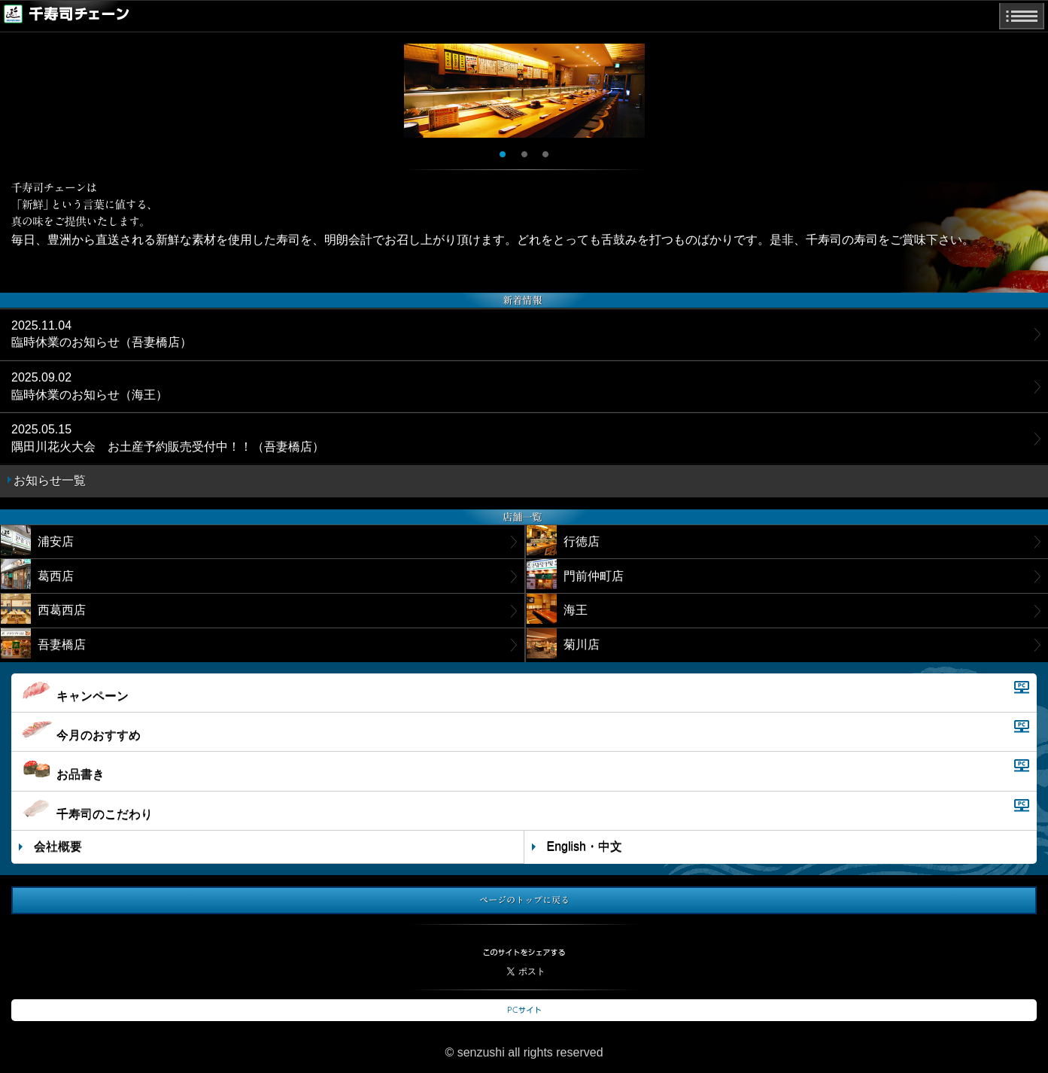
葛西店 (37, 574)
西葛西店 (43, 609)
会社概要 (58, 846)
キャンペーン (74, 691)
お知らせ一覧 (50, 480)
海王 (557, 609)
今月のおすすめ (80, 730)
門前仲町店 (575, 574)
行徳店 (563, 540)
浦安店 (37, 540)
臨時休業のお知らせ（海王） (89, 385)
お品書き (62, 769)
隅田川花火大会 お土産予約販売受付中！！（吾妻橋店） (167, 437)
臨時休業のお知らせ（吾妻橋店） (101, 333)
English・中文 (584, 846)
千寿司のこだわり (86, 809)
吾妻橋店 (43, 643)
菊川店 (563, 643)
